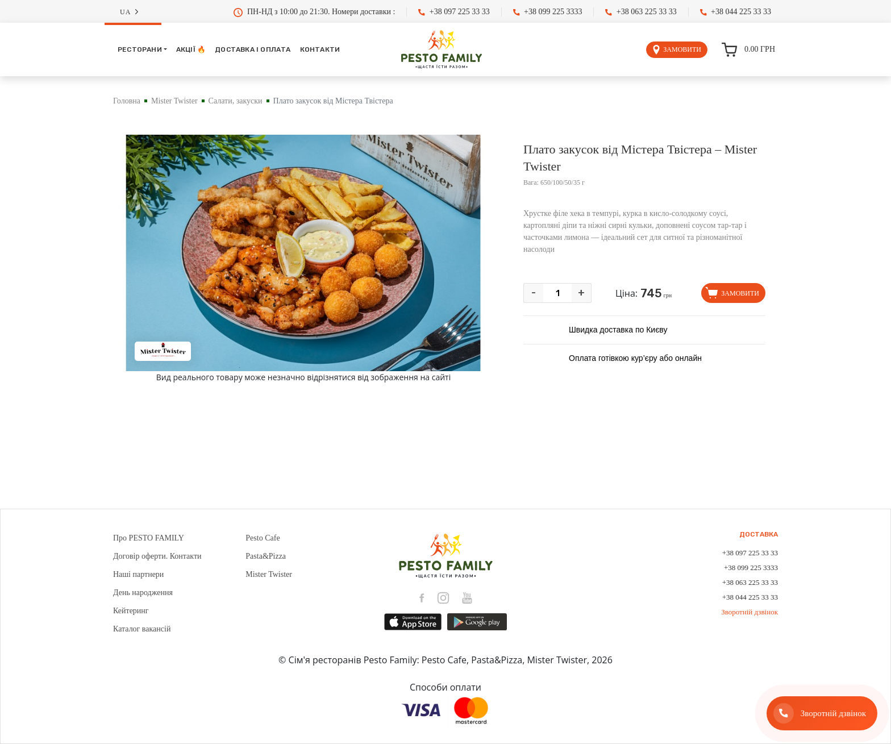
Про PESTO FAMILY (148, 538)
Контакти (320, 49)
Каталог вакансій (141, 629)
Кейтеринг (131, 610)
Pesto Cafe (262, 538)
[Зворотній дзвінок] (822, 713)
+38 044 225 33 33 (735, 11)
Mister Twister (174, 101)
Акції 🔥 (191, 49)
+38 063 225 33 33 (640, 11)
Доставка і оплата (252, 49)
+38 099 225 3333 (547, 11)
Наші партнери (138, 574)
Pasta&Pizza (265, 556)
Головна (126, 101)
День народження (143, 592)
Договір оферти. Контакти (157, 556)
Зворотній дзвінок (749, 612)
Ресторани (140, 49)
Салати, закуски (236, 101)
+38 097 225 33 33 (453, 11)
